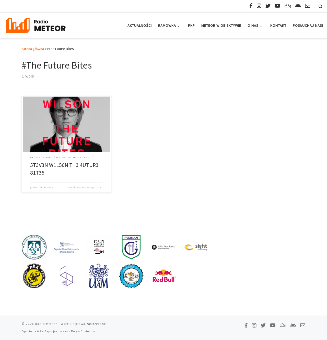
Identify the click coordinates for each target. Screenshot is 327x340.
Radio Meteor (46, 324)
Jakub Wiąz (45, 187)
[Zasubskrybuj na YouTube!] (278, 6)
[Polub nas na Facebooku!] (251, 6)
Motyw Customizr (83, 331)
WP (39, 331)
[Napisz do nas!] (307, 6)
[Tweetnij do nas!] (268, 6)
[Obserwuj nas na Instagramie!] (259, 6)
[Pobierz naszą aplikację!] (298, 6)
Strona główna (33, 48)
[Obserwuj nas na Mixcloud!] (288, 6)
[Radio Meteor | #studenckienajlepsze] (36, 24)
